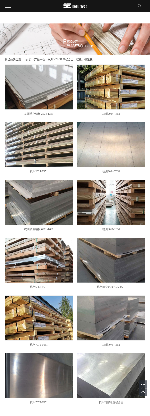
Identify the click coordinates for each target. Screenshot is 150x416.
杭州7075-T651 (38, 344)
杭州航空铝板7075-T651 (111, 286)
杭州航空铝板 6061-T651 (39, 229)
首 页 (28, 59)
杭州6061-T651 (111, 229)
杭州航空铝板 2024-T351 (39, 113)
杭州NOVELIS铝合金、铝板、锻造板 (70, 59)
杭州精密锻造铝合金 (111, 402)
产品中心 (39, 59)
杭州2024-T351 (111, 113)
